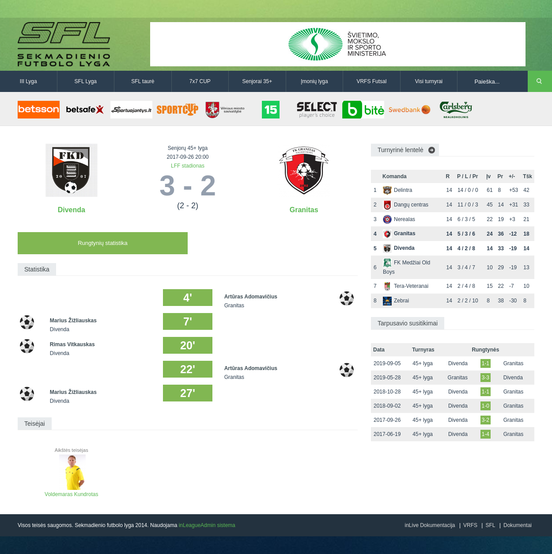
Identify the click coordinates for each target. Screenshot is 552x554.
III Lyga (28, 81)
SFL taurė (142, 81)
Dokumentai (517, 525)
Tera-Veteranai (405, 286)
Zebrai (396, 301)
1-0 (485, 406)
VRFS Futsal (371, 81)
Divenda (71, 210)
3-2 (485, 420)
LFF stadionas (187, 166)
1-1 (485, 363)
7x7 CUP (200, 81)
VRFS (470, 525)
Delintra (397, 190)
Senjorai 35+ (257, 81)
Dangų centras (405, 205)
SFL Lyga (86, 81)
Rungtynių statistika (103, 243)
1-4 (485, 434)
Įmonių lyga (314, 81)
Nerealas (399, 219)
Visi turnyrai (428, 81)
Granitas (304, 210)
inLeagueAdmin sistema (207, 525)
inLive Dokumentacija (430, 525)
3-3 (485, 377)
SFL (490, 525)
